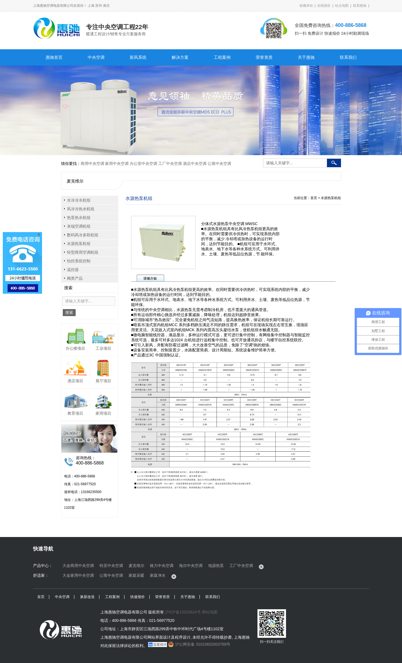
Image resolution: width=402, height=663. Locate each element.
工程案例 (222, 57)
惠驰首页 (54, 57)
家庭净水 (158, 575)
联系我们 (348, 57)
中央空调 (96, 57)
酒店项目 (75, 381)
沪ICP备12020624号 (183, 612)
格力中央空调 (161, 565)
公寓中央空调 (219, 163)
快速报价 (137, 597)
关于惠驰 (306, 57)
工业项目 (103, 348)
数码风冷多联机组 (82, 235)
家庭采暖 (136, 575)
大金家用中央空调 (78, 575)
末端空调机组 (78, 226)
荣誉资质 (264, 57)
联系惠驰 (359, 6)
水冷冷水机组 (78, 200)
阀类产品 (75, 278)
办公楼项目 (75, 348)
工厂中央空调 (170, 163)
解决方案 (180, 57)
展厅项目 (103, 381)
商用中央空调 (92, 163)
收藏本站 (306, 6)
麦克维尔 (136, 565)
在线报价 (324, 6)
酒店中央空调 (194, 163)
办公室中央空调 (143, 163)
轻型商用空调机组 (82, 252)
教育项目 (75, 413)
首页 (41, 597)
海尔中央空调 (191, 565)
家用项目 (103, 413)
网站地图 (210, 612)
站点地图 (341, 6)
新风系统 (138, 57)
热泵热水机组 (78, 217)
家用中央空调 (117, 163)
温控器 (73, 269)
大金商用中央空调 (78, 565)
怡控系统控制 (78, 261)
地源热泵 (216, 565)
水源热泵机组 (78, 243)
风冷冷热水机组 (80, 209)
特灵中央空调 (111, 565)
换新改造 (87, 597)
